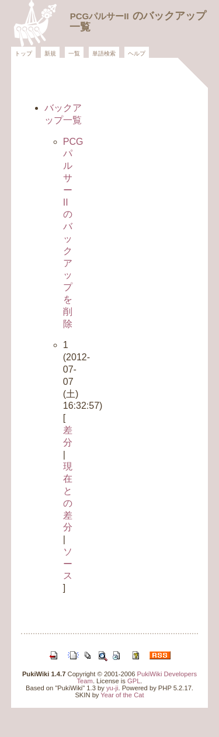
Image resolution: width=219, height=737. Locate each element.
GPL (133, 680)
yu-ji (112, 687)
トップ (23, 53)
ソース (67, 564)
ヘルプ (136, 53)
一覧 (74, 53)
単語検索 (104, 53)
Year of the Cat (122, 694)
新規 (50, 53)
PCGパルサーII (99, 16)
